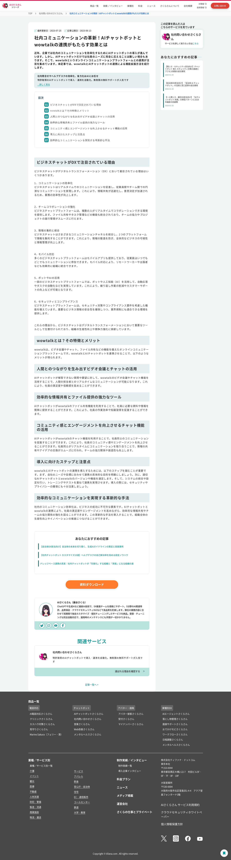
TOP (30, 13)
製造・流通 (35, 807)
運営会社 (122, 803)
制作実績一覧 (125, 765)
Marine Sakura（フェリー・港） (46, 734)
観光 (32, 781)
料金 (140, 5)
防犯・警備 (35, 801)
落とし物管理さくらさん (175, 718)
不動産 (33, 791)
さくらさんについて (169, 5)
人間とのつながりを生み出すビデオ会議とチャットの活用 (82, 116)
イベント (34, 776)
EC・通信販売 (81, 797)
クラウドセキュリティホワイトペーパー (181, 814)
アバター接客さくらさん (130, 713)
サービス (78, 771)
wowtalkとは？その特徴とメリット (69, 110)
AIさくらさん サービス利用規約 (180, 805)
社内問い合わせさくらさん (51, 13)
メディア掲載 (125, 795)
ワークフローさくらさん (175, 734)
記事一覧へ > (91, 684)
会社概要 (188, 5)
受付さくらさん (126, 718)
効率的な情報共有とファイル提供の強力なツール (77, 122)
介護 (32, 770)
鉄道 (76, 807)
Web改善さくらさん (84, 729)
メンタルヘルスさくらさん (87, 734)
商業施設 (34, 812)
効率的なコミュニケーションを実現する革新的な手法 (80, 140)
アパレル (78, 776)
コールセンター (82, 802)
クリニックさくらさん (41, 718)
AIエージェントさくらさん (176, 713)
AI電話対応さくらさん (41, 713)
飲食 (76, 781)
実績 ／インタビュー (113, 5)
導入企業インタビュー (129, 770)
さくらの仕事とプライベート (134, 812)
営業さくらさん (82, 724)
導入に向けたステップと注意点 (67, 134)
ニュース (151, 5)
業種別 (130, 5)
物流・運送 (35, 817)
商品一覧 (94, 5)
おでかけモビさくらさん (175, 729)
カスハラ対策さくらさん (42, 724)
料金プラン (123, 779)
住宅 (76, 791)
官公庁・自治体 (82, 786)
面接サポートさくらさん (175, 724)
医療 (32, 786)
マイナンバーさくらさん (130, 724)
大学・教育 (79, 812)
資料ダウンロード (92, 584)
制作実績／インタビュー (132, 760)
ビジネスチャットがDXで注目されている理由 (75, 105)
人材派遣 (34, 796)
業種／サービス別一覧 (41, 765)
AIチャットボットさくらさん (88, 713)
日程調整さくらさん (173, 739)
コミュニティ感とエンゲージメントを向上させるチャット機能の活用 (88, 128)
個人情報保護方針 (172, 824)
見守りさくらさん (39, 729)
